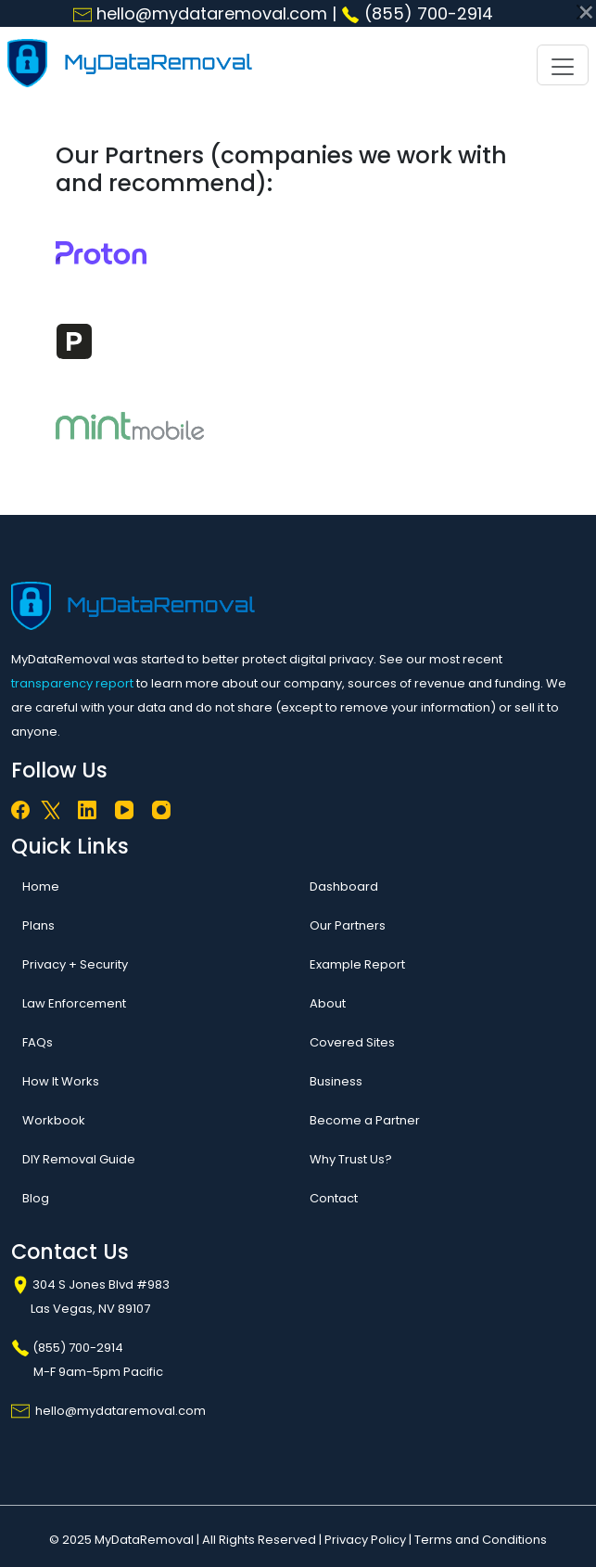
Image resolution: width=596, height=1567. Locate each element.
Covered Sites (352, 1042)
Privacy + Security (75, 964)
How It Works (60, 1081)
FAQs (37, 1042)
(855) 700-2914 (417, 13)
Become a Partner (365, 1120)
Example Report (357, 964)
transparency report (72, 683)
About (328, 1003)
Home (40, 886)
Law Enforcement (74, 1003)
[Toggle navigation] (563, 65)
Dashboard (344, 886)
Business (336, 1081)
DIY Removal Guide (78, 1159)
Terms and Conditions (480, 1539)
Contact (334, 1198)
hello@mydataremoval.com (200, 13)
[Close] (584, 12)
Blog (35, 1198)
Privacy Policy (365, 1539)
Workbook (53, 1120)
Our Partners (348, 925)
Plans (38, 925)
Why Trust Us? (351, 1159)
